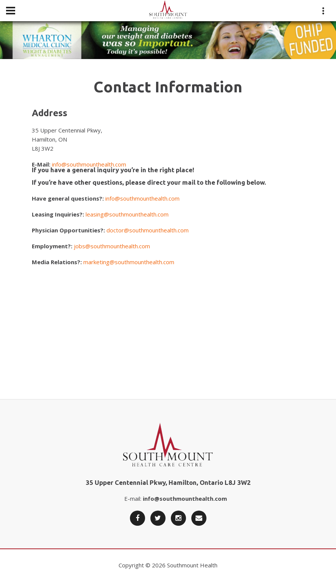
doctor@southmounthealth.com (147, 230)
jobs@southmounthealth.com (112, 246)
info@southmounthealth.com (89, 164)
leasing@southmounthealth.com (127, 214)
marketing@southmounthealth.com (128, 262)
